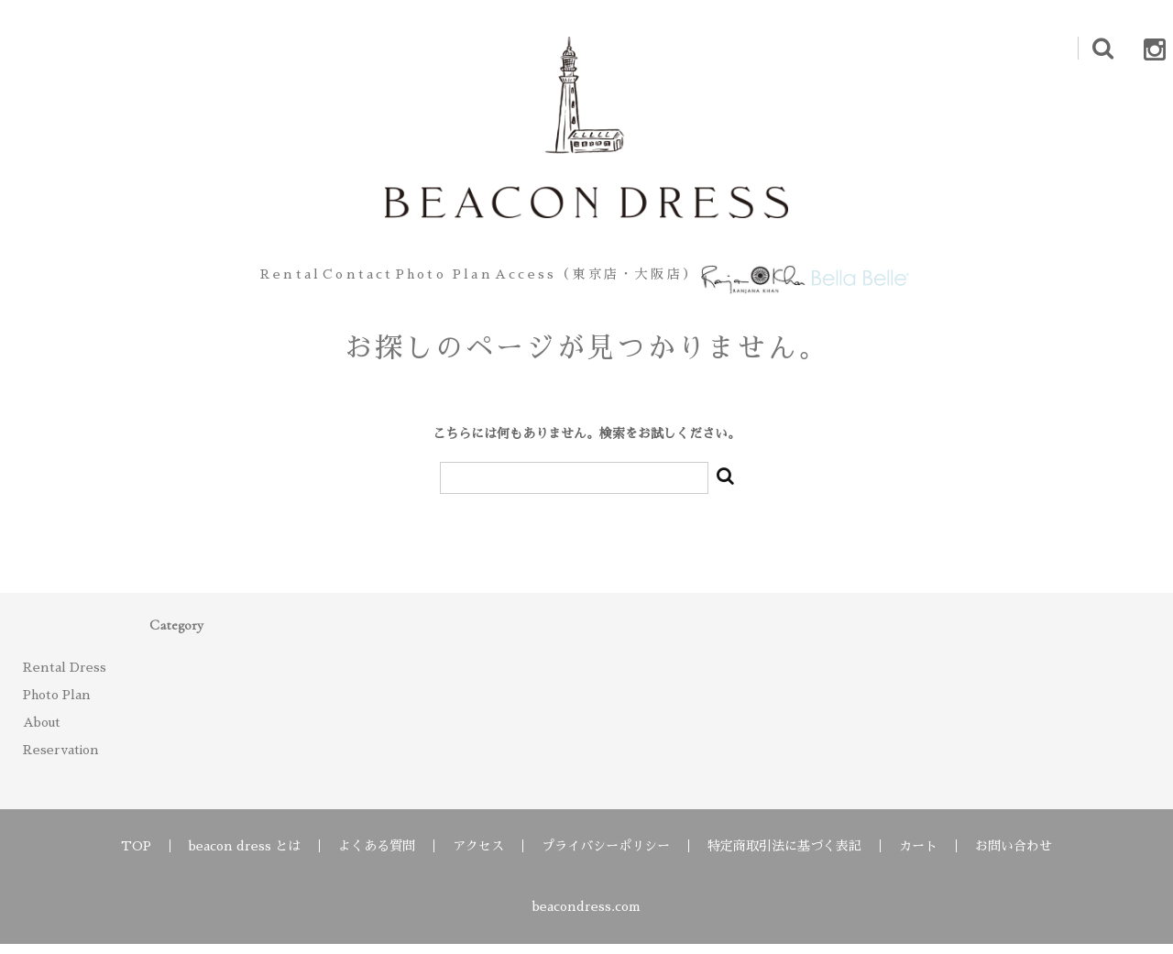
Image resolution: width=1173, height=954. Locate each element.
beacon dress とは (245, 856)
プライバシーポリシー (606, 856)
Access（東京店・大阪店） (603, 279)
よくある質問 (376, 856)
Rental (209, 279)
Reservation (61, 759)
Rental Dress (64, 677)
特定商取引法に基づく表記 (784, 856)
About (41, 732)
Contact (309, 279)
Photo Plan (427, 279)
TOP (136, 856)
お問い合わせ (1013, 856)
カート (918, 856)
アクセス (478, 856)
